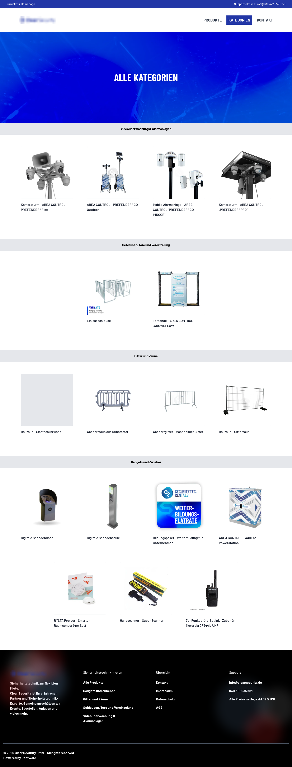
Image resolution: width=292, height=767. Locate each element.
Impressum (164, 691)
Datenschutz (165, 699)
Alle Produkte (93, 682)
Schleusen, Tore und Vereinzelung (108, 707)
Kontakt (265, 20)
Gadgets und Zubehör (99, 691)
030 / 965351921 (241, 691)
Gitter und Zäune (95, 699)
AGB (159, 707)
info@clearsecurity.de (245, 682)
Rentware (29, 758)
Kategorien (239, 20)
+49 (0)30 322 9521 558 (271, 4)
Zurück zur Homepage (21, 4)
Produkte (212, 20)
